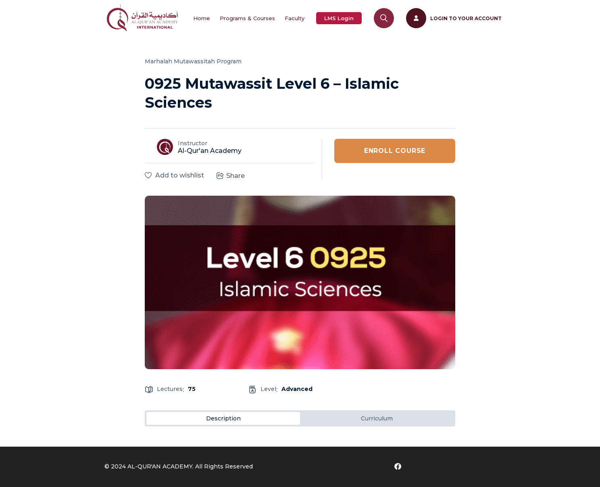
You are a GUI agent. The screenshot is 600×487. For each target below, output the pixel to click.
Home (201, 18)
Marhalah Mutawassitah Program (193, 61)
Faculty (294, 18)
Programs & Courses (247, 18)
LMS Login (339, 18)
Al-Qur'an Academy (210, 151)
